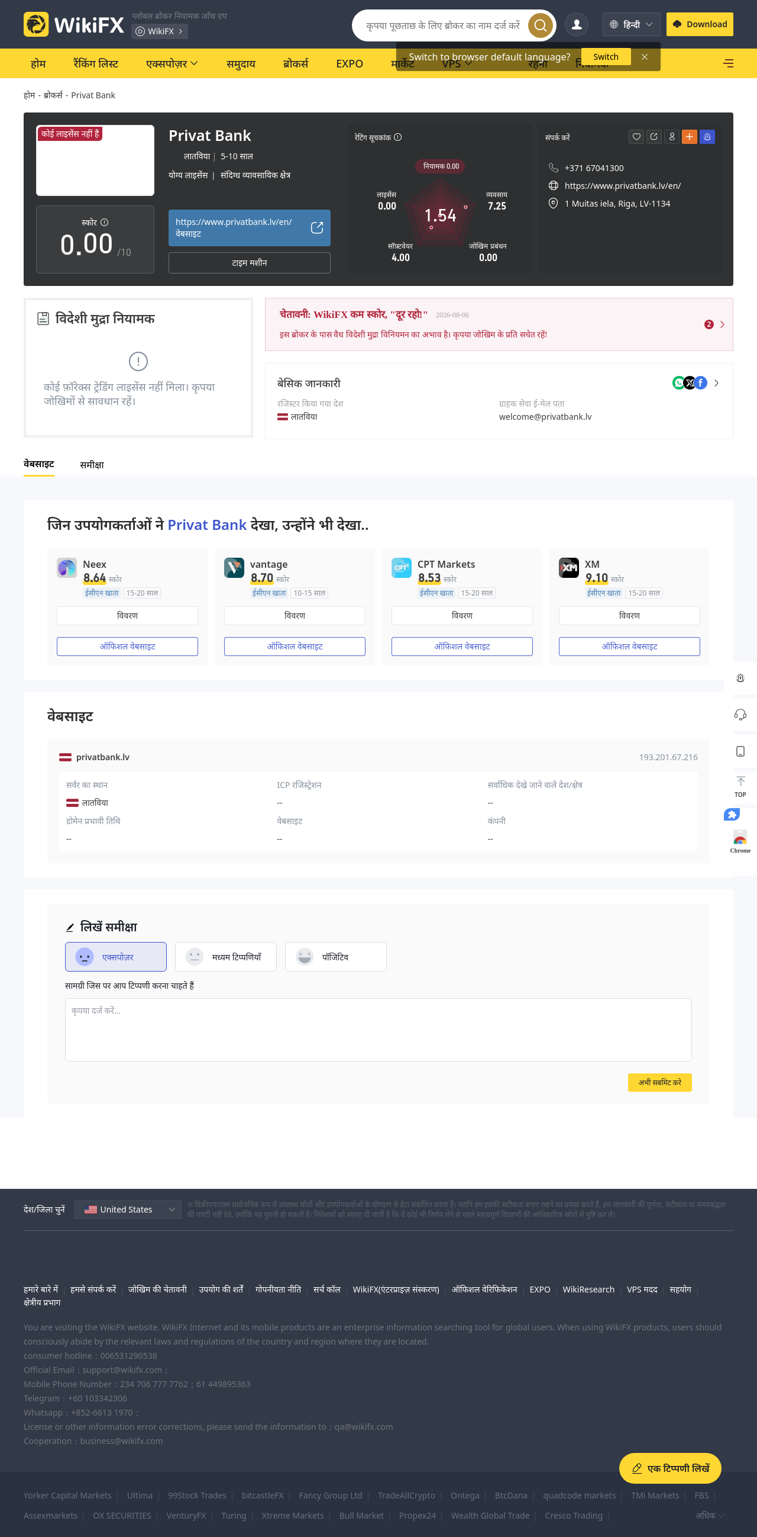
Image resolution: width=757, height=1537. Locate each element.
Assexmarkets (50, 1515)
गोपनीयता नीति (278, 1289)
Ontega (465, 1495)
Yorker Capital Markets (68, 1495)
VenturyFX (186, 1515)
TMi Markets (655, 1495)
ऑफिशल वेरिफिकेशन (484, 1289)
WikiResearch (589, 1289)
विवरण (127, 615)
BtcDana (511, 1495)
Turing (234, 1515)
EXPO (539, 1289)
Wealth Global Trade (490, 1515)
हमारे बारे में (41, 1289)
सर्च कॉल (327, 1289)
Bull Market (361, 1515)
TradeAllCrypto (406, 1495)
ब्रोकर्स (53, 95)
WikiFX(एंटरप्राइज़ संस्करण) (396, 1289)
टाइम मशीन (249, 262)
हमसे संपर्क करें (93, 1289)
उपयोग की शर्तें (221, 1289)
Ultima (140, 1495)
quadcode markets (579, 1495)
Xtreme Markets (293, 1515)
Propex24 (417, 1515)
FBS (702, 1495)
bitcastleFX (263, 1495)
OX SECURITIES (122, 1515)
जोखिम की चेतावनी (157, 1289)
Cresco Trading (574, 1515)
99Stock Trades (197, 1495)
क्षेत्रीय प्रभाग (42, 1302)
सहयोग (680, 1289)
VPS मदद (642, 1289)
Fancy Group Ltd (331, 1495)
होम (29, 95)
